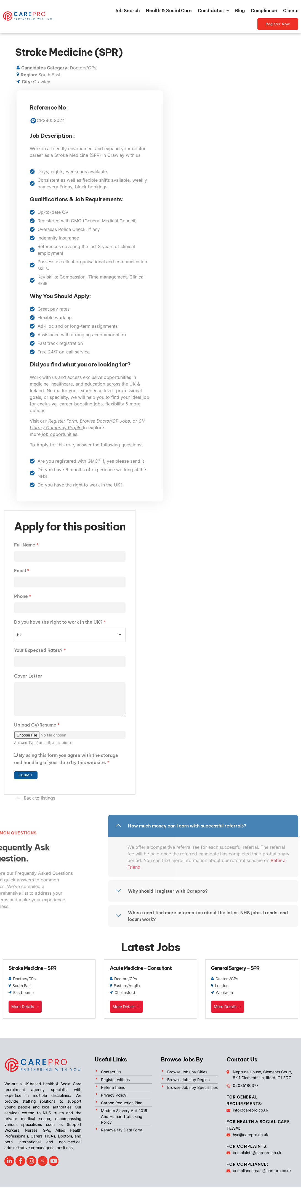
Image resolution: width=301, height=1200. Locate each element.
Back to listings (39, 798)
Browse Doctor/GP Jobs (105, 421)
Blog (240, 10)
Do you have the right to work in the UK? (60, 622)
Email (21, 570)
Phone (22, 596)
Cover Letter (28, 676)
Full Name (26, 545)
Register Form (62, 421)
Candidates (213, 10)
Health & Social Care (169, 10)
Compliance (264, 10)
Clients (290, 10)
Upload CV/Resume (37, 725)
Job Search (127, 10)
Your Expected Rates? (40, 650)
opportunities (59, 434)
